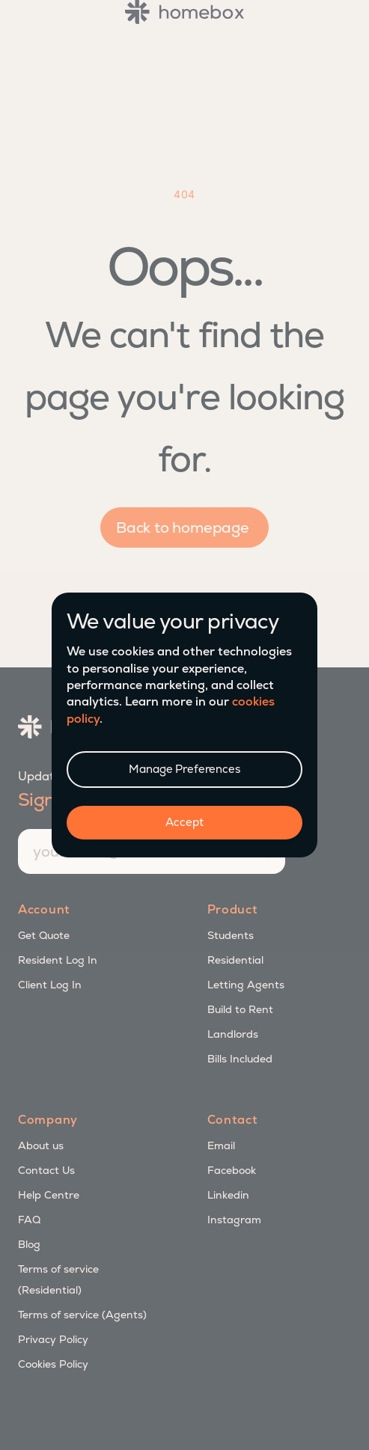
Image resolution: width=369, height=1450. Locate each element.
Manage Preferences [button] (184, 769)
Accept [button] (184, 822)
